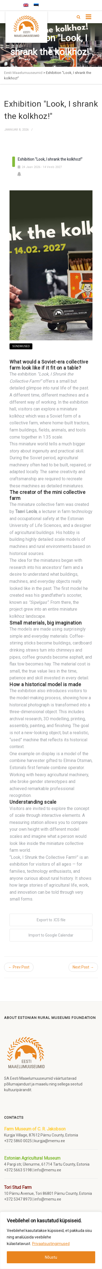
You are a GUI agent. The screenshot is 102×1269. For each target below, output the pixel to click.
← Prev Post (18, 967)
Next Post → (83, 967)
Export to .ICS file (51, 920)
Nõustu (51, 1257)
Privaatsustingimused (51, 1243)
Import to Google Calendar (51, 935)
